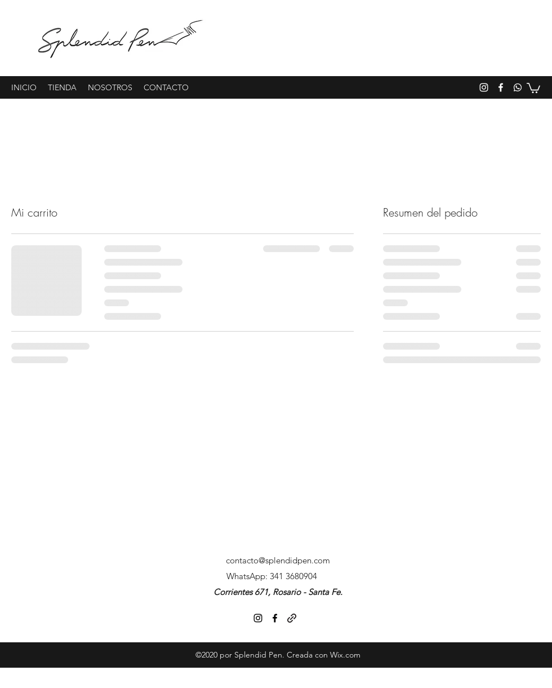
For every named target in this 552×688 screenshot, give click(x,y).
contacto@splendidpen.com (278, 560)
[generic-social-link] (517, 87)
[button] (533, 87)
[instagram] (483, 87)
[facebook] (500, 87)
